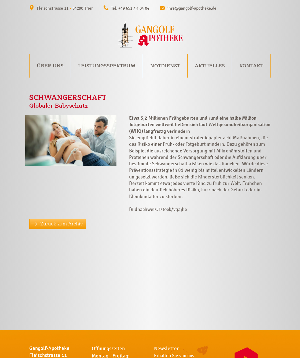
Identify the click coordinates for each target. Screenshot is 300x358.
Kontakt (251, 66)
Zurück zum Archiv (61, 224)
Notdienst (165, 66)
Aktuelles (210, 66)
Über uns (50, 66)
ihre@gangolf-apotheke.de (191, 8)
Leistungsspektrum (107, 66)
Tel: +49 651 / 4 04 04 (130, 8)
